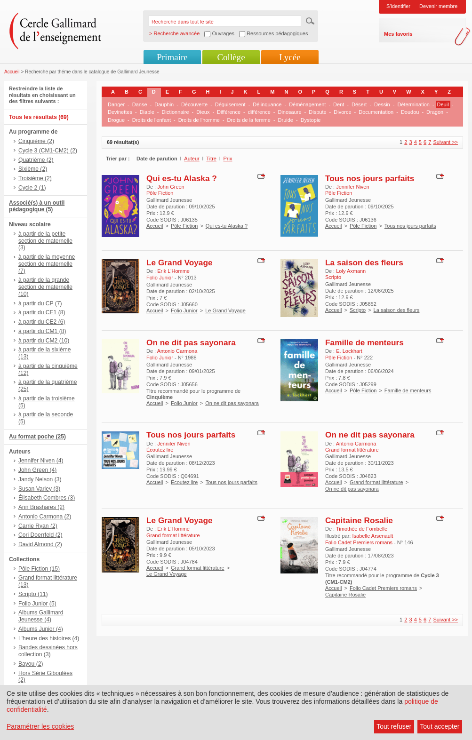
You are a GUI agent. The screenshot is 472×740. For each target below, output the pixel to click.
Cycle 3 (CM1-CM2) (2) (47, 150)
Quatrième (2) (36, 160)
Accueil (12, 71)
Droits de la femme (249, 120)
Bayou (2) (30, 663)
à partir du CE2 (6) (41, 321)
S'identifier (398, 6)
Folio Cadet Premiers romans (383, 588)
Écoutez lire (184, 482)
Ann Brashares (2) (41, 507)
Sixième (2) (32, 169)
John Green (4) (37, 470)
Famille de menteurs (364, 342)
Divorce (342, 112)
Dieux (202, 112)
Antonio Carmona (177, 351)
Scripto (358, 310)
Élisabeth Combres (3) (46, 497)
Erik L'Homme (173, 271)
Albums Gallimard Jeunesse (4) (40, 616)
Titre (211, 158)
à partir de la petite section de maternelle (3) (45, 241)
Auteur (191, 158)
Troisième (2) (35, 178)
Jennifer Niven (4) (40, 460)
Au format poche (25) (37, 436)
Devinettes (120, 112)
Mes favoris (398, 34)
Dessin (382, 104)
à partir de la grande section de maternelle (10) (45, 287)
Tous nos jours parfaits (369, 178)
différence (259, 112)
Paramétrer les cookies (40, 726)
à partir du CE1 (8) (41, 312)
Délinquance (267, 104)
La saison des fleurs (364, 262)
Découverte (194, 104)
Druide (285, 120)
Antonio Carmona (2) (44, 516)
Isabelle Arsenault (372, 536)
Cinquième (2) (36, 141)
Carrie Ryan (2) (37, 526)
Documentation (376, 112)
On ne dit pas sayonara (191, 342)
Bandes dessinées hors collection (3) (48, 651)
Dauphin (164, 104)
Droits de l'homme (199, 120)
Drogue (116, 120)
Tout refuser (393, 726)
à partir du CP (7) (40, 303)
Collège (231, 57)
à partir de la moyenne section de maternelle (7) (46, 264)
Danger (116, 104)
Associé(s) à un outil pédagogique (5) (36, 206)
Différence (228, 112)
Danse (139, 104)
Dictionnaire (175, 112)
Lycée (289, 57)
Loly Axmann (351, 271)
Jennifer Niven (352, 187)
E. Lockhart (349, 351)
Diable (147, 112)
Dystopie (311, 120)
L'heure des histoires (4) (48, 638)
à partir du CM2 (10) (43, 340)
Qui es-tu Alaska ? (181, 178)
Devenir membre (438, 6)
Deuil (443, 104)
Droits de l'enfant (151, 120)
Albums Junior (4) (40, 629)
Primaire (172, 57)
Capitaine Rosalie (359, 520)
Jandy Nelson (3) (39, 479)
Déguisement (230, 104)
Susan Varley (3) (39, 488)
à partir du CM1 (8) (42, 331)
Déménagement (307, 104)
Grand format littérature (376, 482)
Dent (338, 104)
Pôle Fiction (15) (39, 568)
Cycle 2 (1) (32, 187)
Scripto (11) (33, 594)
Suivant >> (445, 142)
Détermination (413, 104)
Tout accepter (439, 726)
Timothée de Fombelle (361, 529)
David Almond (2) (40, 544)
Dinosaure (289, 112)
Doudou (410, 112)
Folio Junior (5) (37, 603)
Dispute (317, 112)
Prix (228, 158)
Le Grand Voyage (179, 262)
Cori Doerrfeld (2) (40, 535)
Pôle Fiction (184, 226)
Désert (359, 104)
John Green (170, 187)
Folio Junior (184, 310)
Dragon (434, 112)
